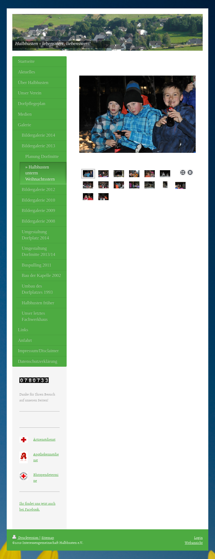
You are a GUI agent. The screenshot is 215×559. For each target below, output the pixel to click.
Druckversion (25, 537)
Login (198, 537)
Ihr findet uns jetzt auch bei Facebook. (37, 506)
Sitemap (47, 537)
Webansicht (194, 542)
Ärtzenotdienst (44, 439)
